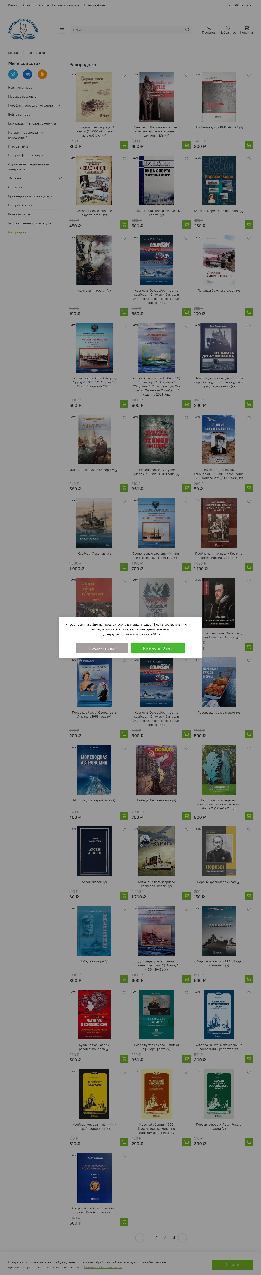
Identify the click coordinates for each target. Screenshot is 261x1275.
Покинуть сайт (102, 648)
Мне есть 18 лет (157, 648)
